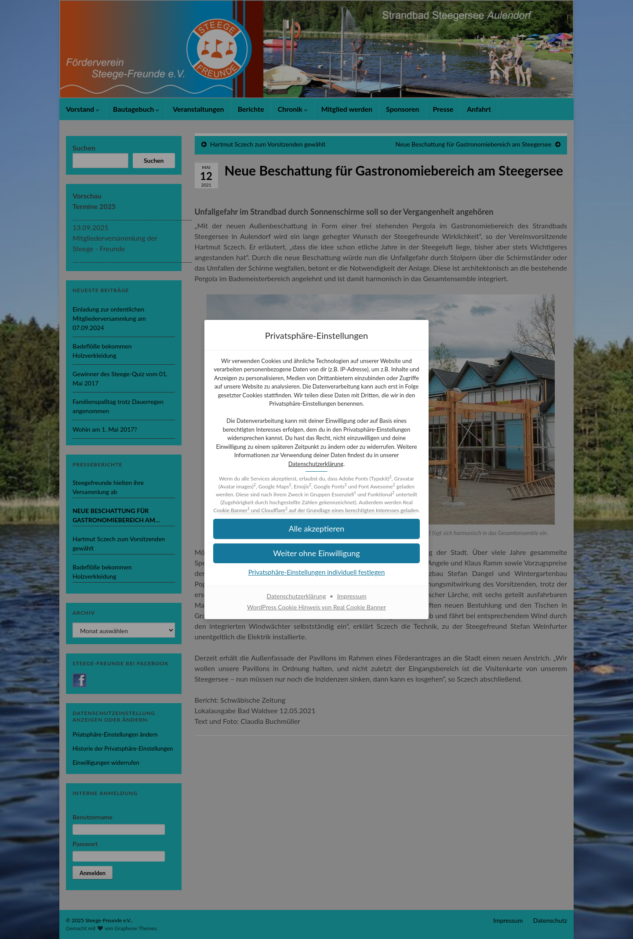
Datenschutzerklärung (315, 463)
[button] (316, 553)
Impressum (352, 596)
